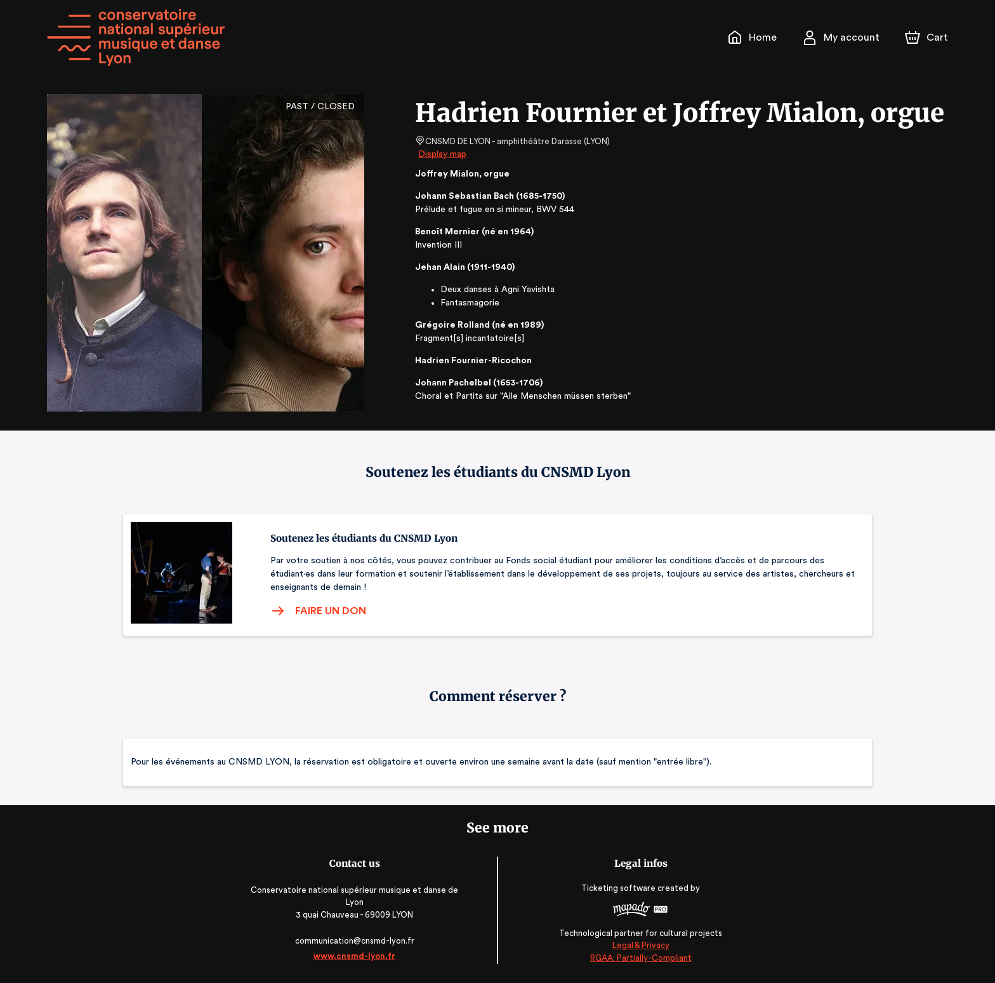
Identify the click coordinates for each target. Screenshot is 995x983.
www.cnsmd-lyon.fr (356, 956)
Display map (442, 154)
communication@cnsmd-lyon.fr (357, 941)
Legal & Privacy (638, 945)
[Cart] (927, 37)
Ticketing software (618, 888)
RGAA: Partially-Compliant (638, 957)
